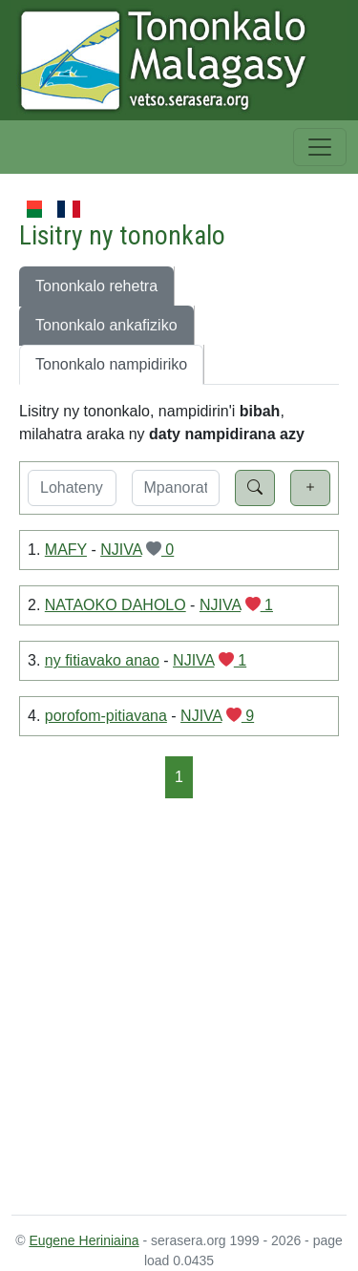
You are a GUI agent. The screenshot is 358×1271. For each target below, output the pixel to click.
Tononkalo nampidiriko (111, 364)
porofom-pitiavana (106, 716)
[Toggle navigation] (320, 147)
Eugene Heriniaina (83, 1240)
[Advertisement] (179, 1005)
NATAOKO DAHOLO (115, 605)
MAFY (66, 549)
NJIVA (120, 549)
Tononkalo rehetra (96, 286)
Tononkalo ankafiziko (106, 325)
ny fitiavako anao (102, 660)
